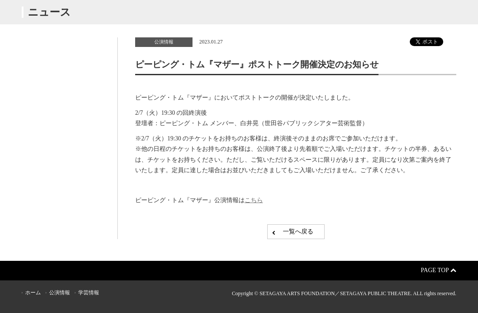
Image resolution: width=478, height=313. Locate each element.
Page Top (438, 270)
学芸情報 (88, 293)
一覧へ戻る (298, 231)
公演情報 (163, 41)
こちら (254, 200)
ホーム (33, 293)
